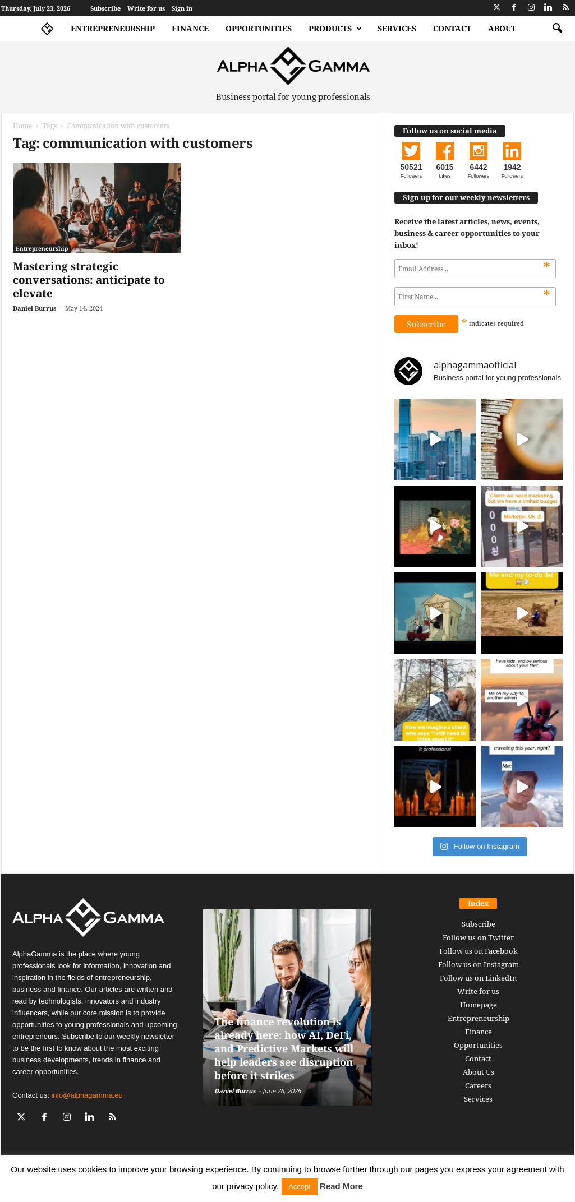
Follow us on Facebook (478, 951)
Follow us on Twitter (478, 937)
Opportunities (259, 28)
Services (397, 28)
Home (22, 126)
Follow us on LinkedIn (478, 978)
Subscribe (105, 8)
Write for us (146, 8)
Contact (452, 28)
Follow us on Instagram (478, 964)
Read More (341, 1186)
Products (335, 28)
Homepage (478, 1005)
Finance (190, 28)
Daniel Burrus (34, 308)
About (502, 28)
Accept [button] (299, 1186)
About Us (478, 1072)
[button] (557, 28)
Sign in (182, 8)
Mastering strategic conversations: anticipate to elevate (89, 279)
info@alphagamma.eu (86, 1095)
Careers (478, 1085)
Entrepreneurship (113, 28)
